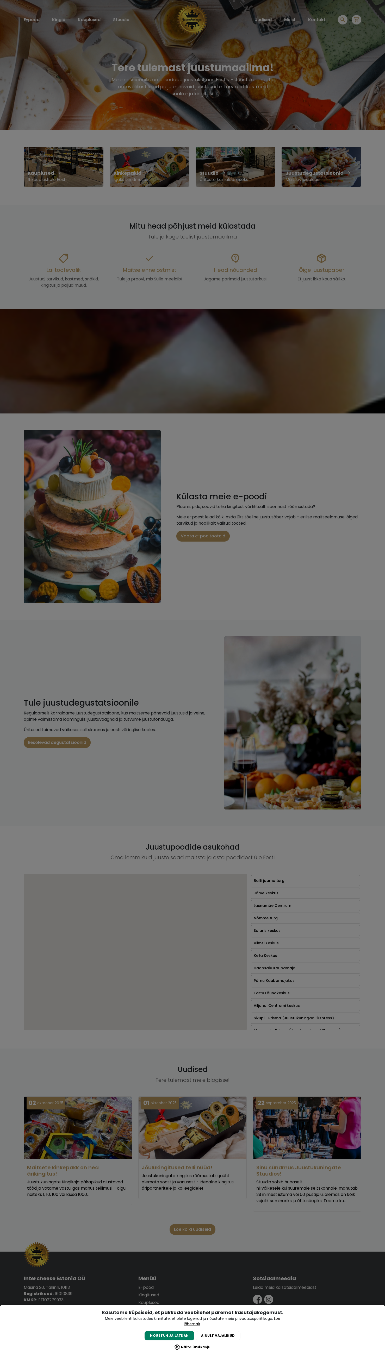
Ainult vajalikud (218, 1335)
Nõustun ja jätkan (169, 1335)
